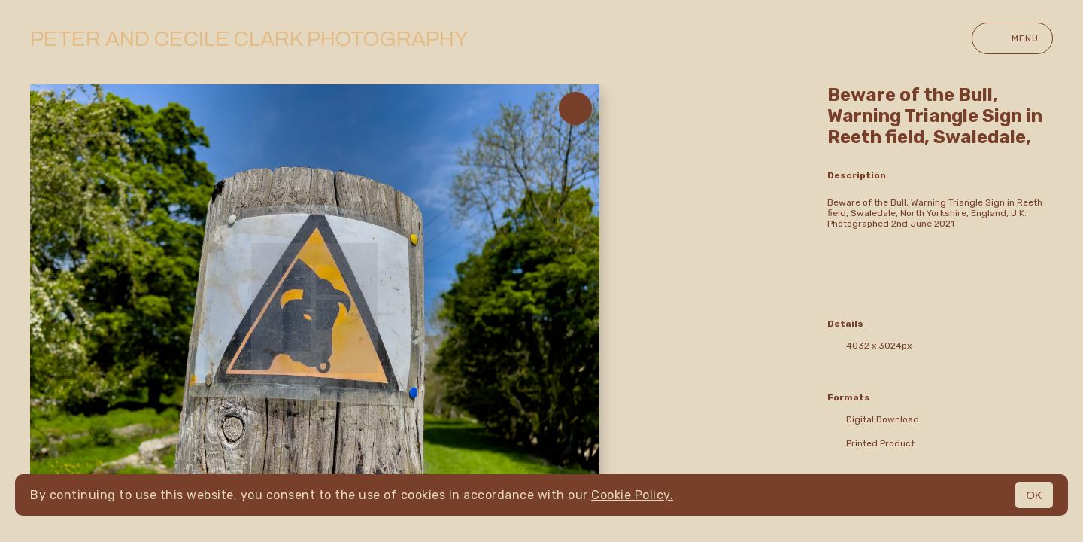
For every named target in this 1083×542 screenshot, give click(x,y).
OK (1034, 495)
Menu (1012, 38)
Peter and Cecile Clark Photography (249, 38)
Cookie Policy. (632, 495)
